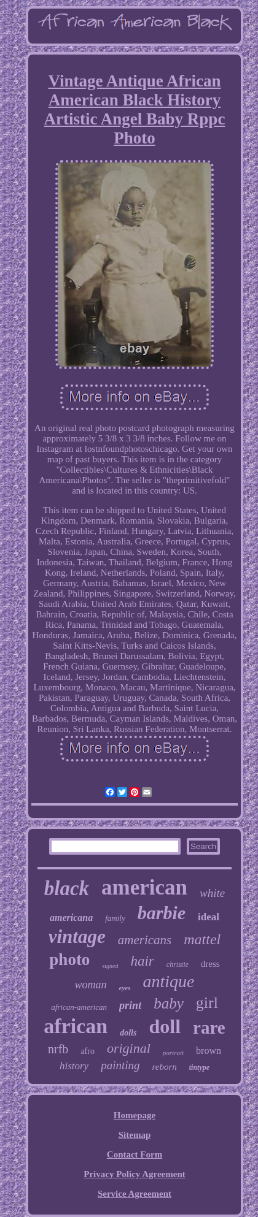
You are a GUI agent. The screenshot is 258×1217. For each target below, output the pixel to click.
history (74, 1066)
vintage (77, 936)
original (128, 1048)
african (76, 1026)
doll (165, 1026)
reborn (164, 1067)
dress (210, 964)
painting (120, 1065)
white (212, 893)
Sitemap (135, 1135)
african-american (79, 1007)
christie (177, 964)
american (144, 887)
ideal (208, 917)
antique (168, 981)
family (115, 918)
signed (110, 966)
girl (207, 1003)
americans (145, 940)
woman (91, 985)
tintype (199, 1067)
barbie (162, 912)
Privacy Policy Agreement (135, 1174)
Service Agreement (134, 1194)
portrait (173, 1052)
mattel (202, 939)
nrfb (58, 1049)
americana (71, 917)
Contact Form (134, 1154)
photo (69, 959)
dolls (128, 1032)
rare (209, 1027)
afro (87, 1051)
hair (142, 961)
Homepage (134, 1115)
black (66, 888)
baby (169, 1003)
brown (208, 1050)
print (130, 1005)
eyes (125, 987)
